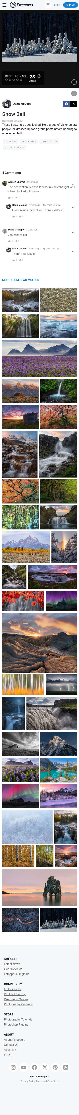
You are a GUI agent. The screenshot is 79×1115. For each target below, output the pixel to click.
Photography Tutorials (18, 1019)
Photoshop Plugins (16, 1024)
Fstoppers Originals (16, 974)
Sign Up (70, 5)
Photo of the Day (15, 994)
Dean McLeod (22, 103)
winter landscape (14, 147)
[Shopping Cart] (48, 4)
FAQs (7, 1054)
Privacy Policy (27, 1081)
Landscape (10, 141)
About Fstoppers (14, 1039)
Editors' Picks (12, 989)
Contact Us (11, 1044)
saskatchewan (49, 141)
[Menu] (4, 5)
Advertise (10, 1049)
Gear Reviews (13, 969)
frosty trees (29, 141)
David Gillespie (16, 229)
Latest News (12, 964)
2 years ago (32, 182)
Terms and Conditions (47, 1081)
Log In (57, 5)
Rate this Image (16, 76)
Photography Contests (18, 1004)
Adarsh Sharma (16, 182)
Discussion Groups (16, 999)
